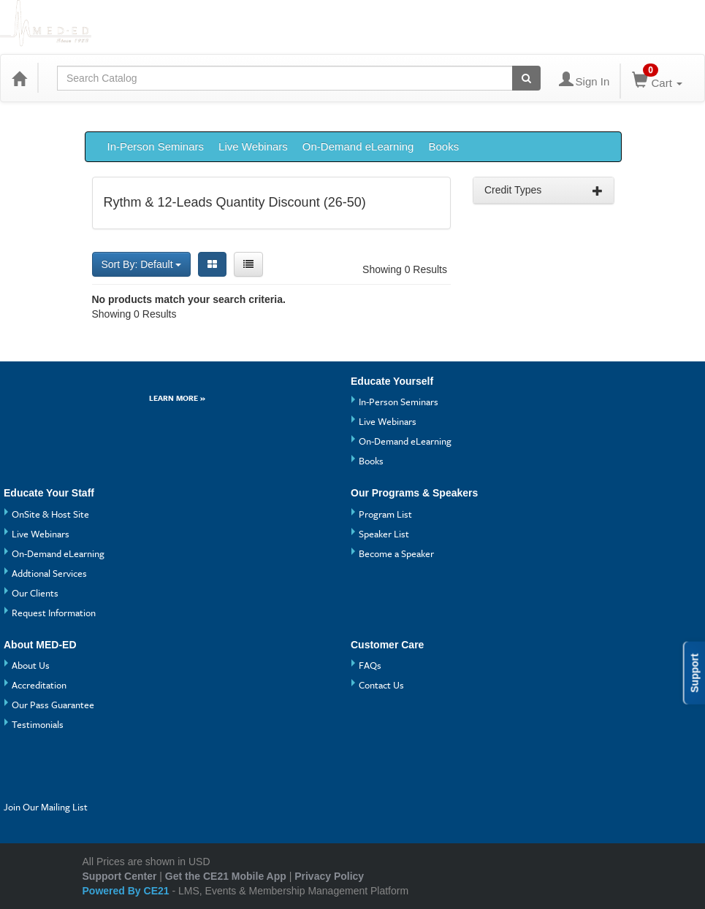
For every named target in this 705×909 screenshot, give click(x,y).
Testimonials (38, 724)
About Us (31, 665)
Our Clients (35, 593)
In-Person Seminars (156, 146)
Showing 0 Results (404, 269)
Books (443, 146)
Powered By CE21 (127, 891)
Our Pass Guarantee (53, 704)
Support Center (120, 876)
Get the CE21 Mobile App (225, 876)
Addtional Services (49, 573)
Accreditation (39, 685)
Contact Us (381, 685)
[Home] (19, 78)
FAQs (370, 665)
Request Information (54, 612)
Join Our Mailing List (46, 806)
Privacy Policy (329, 876)
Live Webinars (253, 146)
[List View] (248, 264)
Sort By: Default (142, 264)
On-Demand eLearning (358, 146)
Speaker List (384, 533)
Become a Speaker (396, 553)
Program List (385, 514)
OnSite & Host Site (50, 514)
